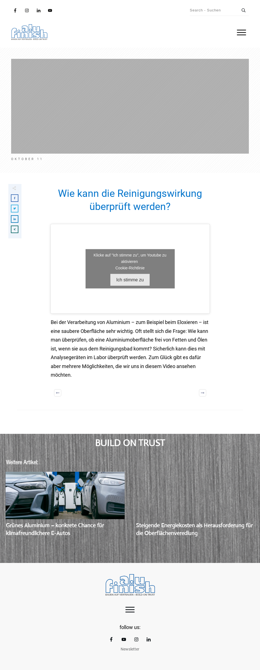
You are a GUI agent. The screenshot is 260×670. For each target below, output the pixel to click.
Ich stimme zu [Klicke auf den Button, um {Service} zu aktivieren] (130, 279)
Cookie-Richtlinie (130, 268)
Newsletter (130, 649)
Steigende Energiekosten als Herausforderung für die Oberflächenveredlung (195, 507)
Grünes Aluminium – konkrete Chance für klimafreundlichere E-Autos (65, 507)
